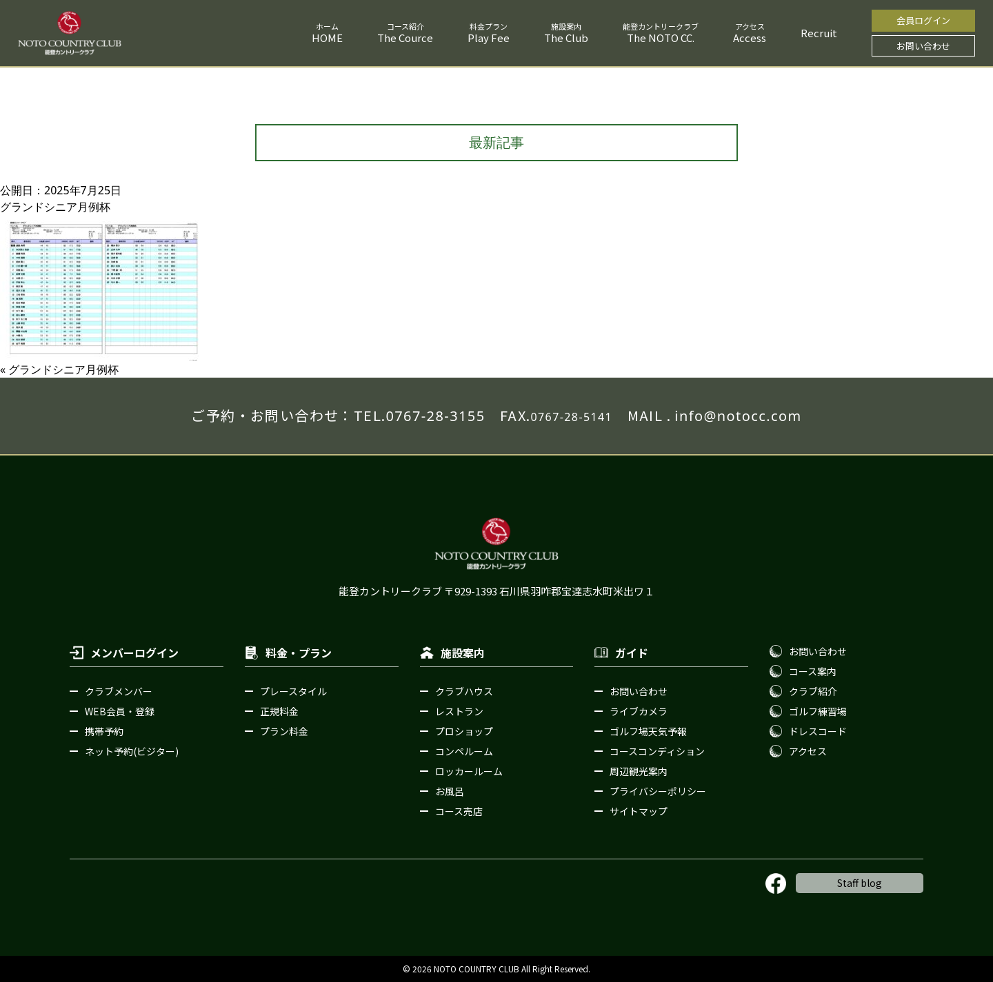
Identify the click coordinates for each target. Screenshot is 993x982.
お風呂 (449, 791)
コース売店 (459, 811)
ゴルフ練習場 (818, 711)
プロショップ (464, 731)
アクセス (808, 751)
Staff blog (859, 883)
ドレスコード (818, 731)
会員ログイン (923, 20)
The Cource (405, 37)
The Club (566, 37)
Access (749, 37)
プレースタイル (293, 691)
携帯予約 (104, 731)
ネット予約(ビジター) (132, 751)
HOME (327, 37)
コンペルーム (464, 751)
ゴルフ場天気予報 (648, 731)
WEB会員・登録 (119, 711)
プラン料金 (284, 731)
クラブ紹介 (813, 691)
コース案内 (812, 671)
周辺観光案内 (639, 771)
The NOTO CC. (660, 37)
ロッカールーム (469, 771)
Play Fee (489, 37)
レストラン (459, 711)
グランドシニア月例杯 (63, 369)
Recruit (819, 32)
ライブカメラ (639, 711)
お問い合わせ (923, 45)
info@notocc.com (737, 416)
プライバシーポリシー (658, 791)
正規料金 (279, 711)
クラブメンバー (118, 691)
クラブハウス (464, 691)
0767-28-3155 (435, 416)
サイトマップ (639, 811)
